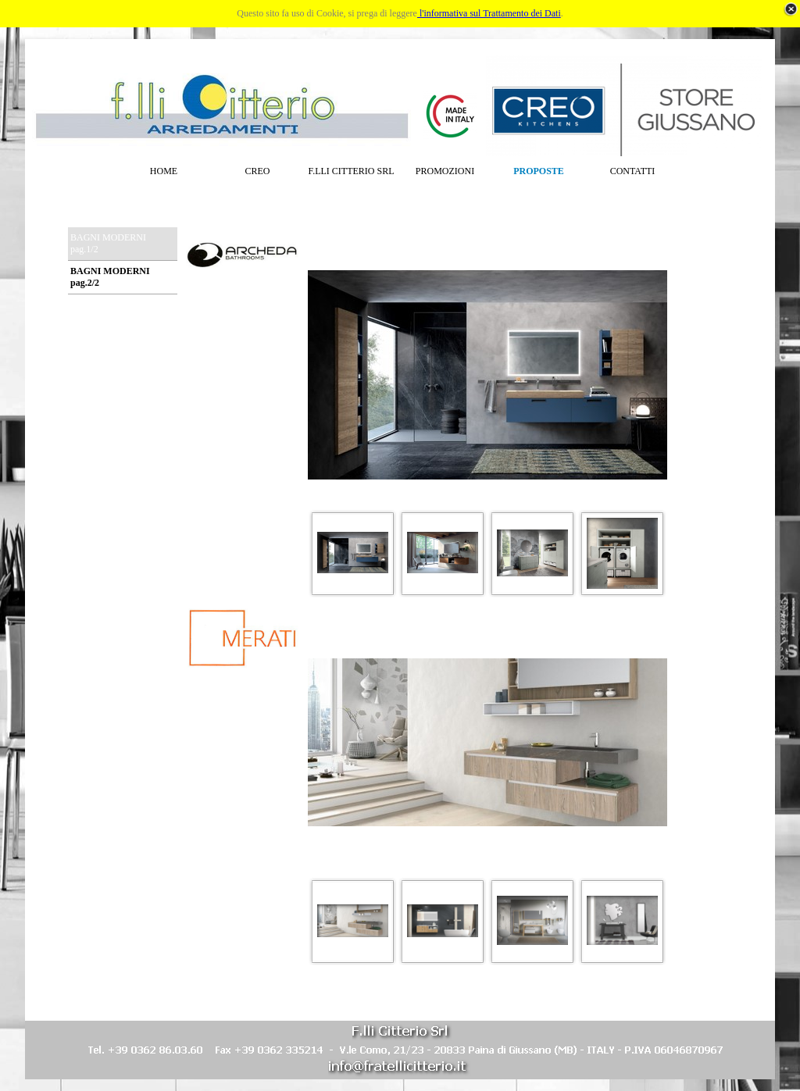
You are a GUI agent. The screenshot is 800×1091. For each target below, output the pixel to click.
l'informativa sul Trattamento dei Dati (489, 13)
